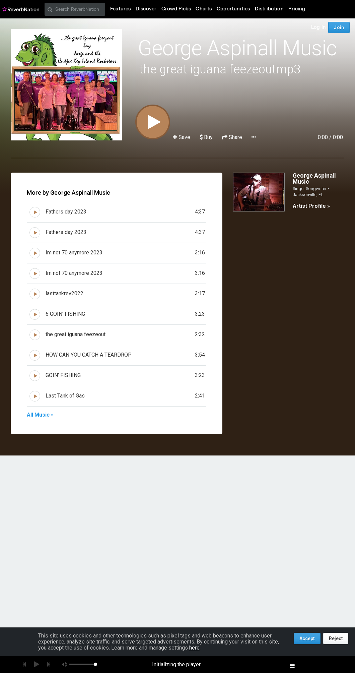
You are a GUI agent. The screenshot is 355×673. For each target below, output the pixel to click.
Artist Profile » (311, 206)
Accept (307, 638)
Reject (336, 638)
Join (339, 27)
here (194, 648)
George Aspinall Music (237, 48)
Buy (206, 137)
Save (182, 137)
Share (232, 137)
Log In (318, 27)
